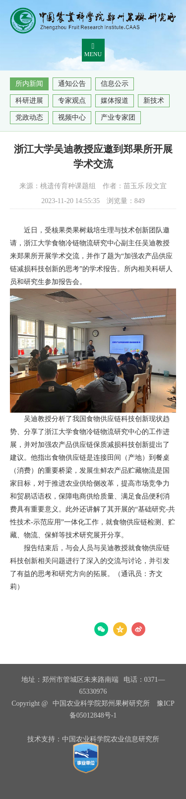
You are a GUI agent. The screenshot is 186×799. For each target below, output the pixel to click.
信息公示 (114, 83)
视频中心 (72, 117)
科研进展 (29, 100)
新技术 (153, 100)
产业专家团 (118, 117)
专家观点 (72, 100)
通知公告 (72, 83)
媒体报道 (114, 100)
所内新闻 (29, 83)
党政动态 (29, 117)
